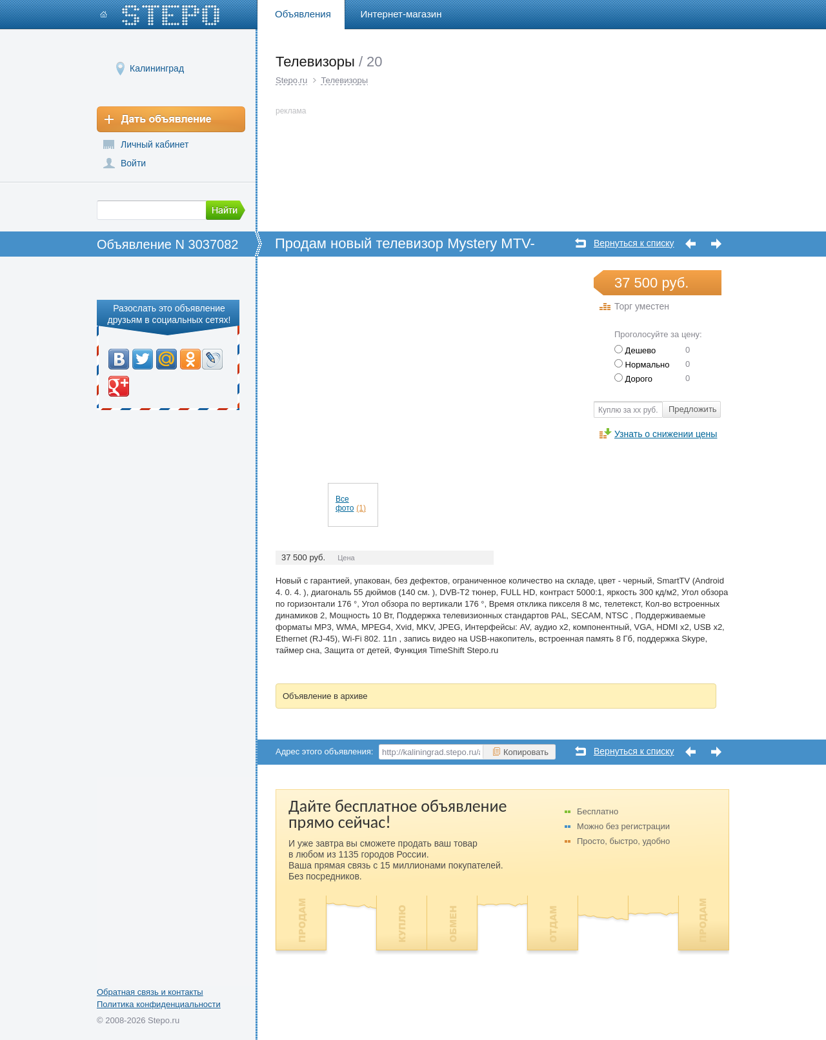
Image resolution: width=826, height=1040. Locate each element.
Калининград (157, 68)
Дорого (633, 379)
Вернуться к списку (634, 243)
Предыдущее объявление (690, 244)
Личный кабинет (154, 144)
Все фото (351, 504)
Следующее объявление (716, 244)
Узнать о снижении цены (665, 433)
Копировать (520, 752)
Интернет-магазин (401, 13)
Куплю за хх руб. (628, 410)
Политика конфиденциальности (159, 1004)
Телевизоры (344, 80)
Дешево (635, 350)
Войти (133, 163)
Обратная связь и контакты (150, 992)
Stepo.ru (291, 80)
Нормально (641, 364)
